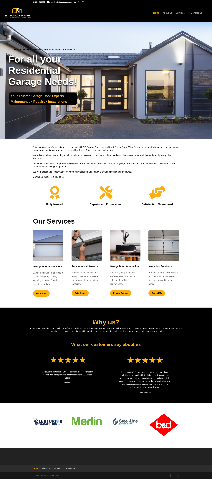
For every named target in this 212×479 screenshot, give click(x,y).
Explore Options (120, 293)
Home (156, 13)
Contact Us (196, 13)
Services (180, 13)
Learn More (41, 293)
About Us (167, 13)
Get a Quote (80, 293)
